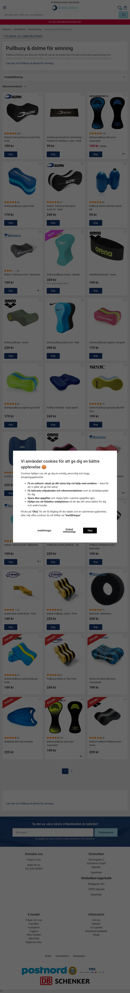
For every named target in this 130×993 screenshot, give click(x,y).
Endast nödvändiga (69, 530)
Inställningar (44, 530)
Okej (90, 530)
